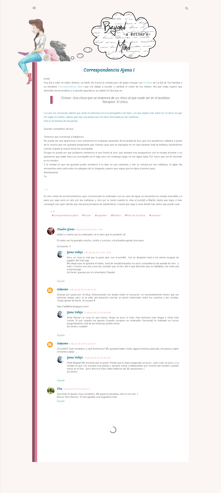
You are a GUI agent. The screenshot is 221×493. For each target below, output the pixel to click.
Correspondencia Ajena (71, 86)
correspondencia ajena (65, 215)
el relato (147, 82)
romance (156, 215)
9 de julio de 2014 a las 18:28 (97, 252)
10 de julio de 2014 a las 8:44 (97, 312)
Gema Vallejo (75, 252)
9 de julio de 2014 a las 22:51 (82, 343)
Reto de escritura (136, 215)
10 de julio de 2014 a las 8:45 (97, 358)
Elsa (59, 389)
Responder (61, 281)
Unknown (62, 289)
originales (102, 215)
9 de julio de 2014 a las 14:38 (89, 229)
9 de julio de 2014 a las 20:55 (82, 289)
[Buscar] (187, 9)
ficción (87, 215)
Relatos (117, 215)
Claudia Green (65, 229)
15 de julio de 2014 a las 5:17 (77, 389)
